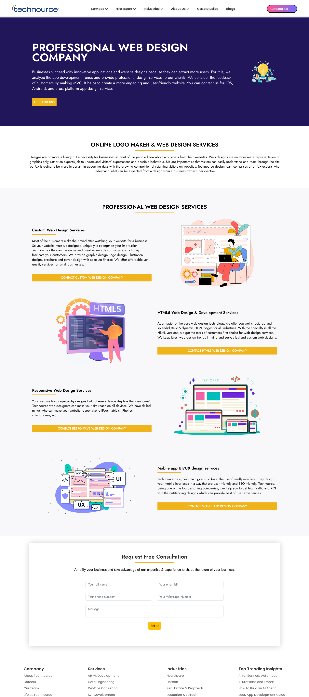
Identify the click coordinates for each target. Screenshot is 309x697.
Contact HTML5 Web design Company (217, 351)
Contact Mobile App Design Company (217, 507)
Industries (153, 8)
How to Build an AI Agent (257, 689)
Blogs (230, 8)
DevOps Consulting (102, 689)
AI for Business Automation (258, 676)
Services (99, 8)
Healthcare (175, 676)
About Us (180, 8)
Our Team (31, 689)
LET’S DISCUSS (44, 102)
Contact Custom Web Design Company (91, 278)
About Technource (38, 676)
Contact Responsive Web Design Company (92, 429)
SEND (155, 626)
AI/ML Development (103, 676)
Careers (30, 683)
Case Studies (207, 8)
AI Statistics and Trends (256, 683)
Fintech (172, 683)
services (188, 468)
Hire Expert (126, 8)
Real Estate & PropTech (184, 689)
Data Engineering (101, 683)
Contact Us (279, 8)
